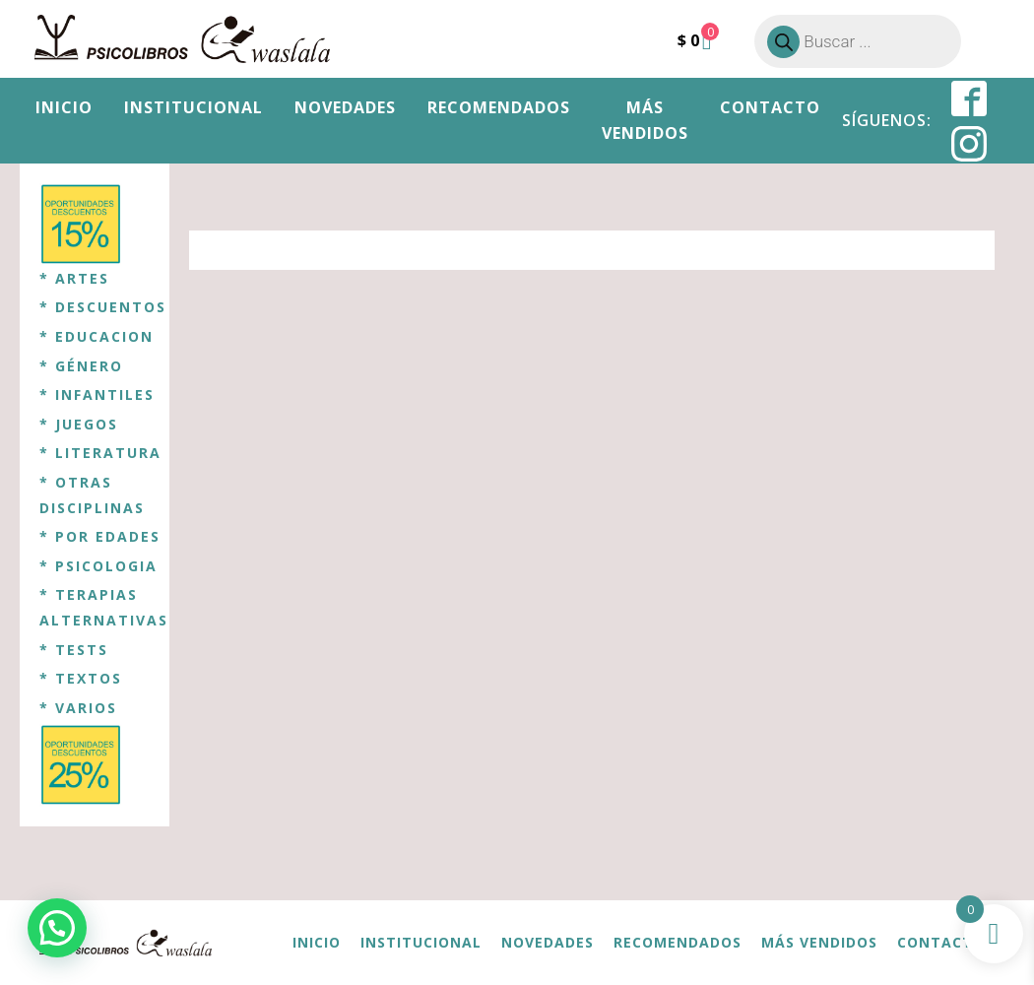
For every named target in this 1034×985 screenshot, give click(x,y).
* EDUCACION (96, 336)
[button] (57, 927)
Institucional (193, 107)
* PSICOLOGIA (98, 566)
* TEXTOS (80, 678)
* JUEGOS (78, 424)
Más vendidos (645, 120)
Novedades (345, 107)
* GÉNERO (81, 366)
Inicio (64, 107)
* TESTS (73, 649)
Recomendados (498, 107)
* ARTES (74, 278)
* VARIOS (78, 707)
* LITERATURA (100, 452)
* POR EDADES (100, 536)
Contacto (770, 107)
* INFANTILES (97, 394)
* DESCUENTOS (102, 306)
